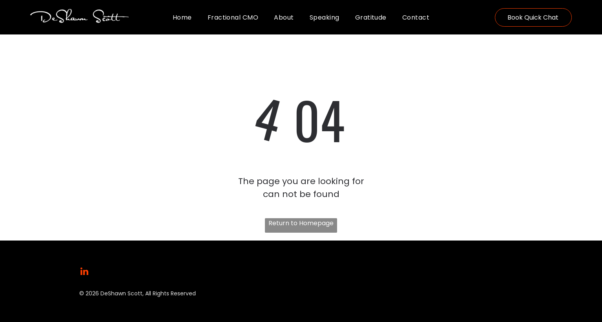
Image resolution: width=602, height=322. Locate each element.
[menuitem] (182, 17)
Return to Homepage (301, 223)
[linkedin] (84, 272)
